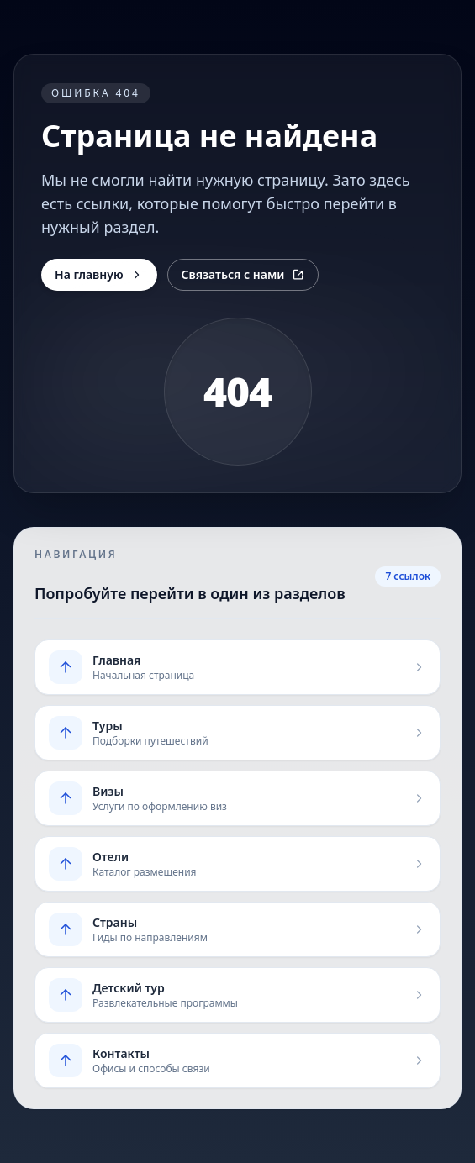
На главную (99, 274)
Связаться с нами (243, 274)
